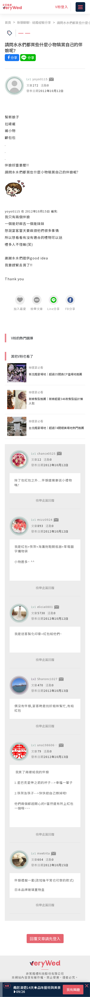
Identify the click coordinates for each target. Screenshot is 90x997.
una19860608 (47, 745)
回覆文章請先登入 (45, 938)
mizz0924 (45, 519)
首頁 (8, 22)
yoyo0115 (40, 79)
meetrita (43, 853)
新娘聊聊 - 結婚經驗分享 (34, 22)
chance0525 (46, 453)
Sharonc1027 (47, 679)
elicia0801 (45, 607)
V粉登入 (61, 6)
